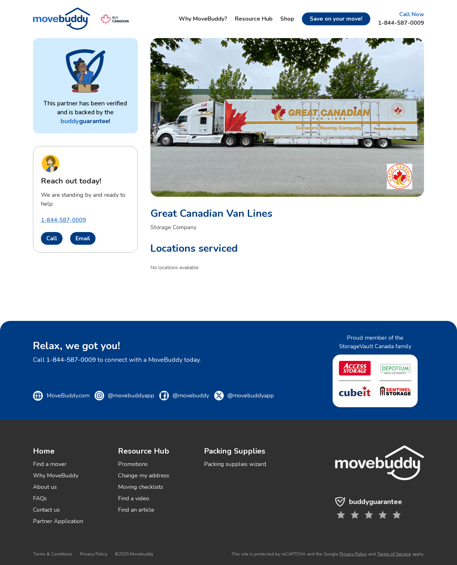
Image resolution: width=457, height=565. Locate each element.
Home (44, 451)
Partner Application (58, 521)
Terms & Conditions (52, 554)
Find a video (133, 498)
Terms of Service (394, 554)
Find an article (136, 510)
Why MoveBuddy (55, 475)
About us (45, 487)
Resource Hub (254, 19)
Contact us (46, 510)
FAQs (40, 498)
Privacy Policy (93, 554)
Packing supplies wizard (235, 464)
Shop (287, 19)
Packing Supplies (234, 451)
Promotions (133, 464)
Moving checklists (140, 487)
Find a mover (50, 464)
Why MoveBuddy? (203, 19)
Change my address (143, 475)
